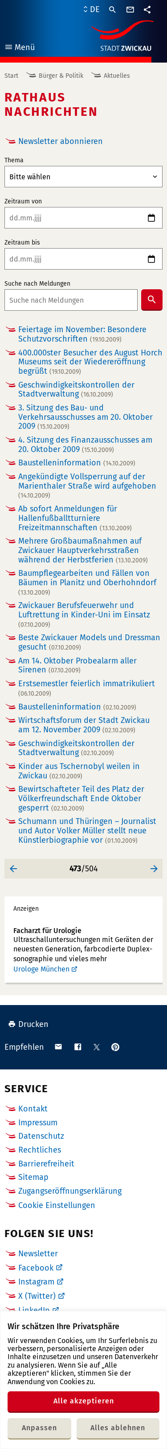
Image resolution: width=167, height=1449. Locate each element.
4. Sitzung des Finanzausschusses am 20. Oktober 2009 (85, 444)
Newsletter (38, 1254)
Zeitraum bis (22, 242)
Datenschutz (41, 1136)
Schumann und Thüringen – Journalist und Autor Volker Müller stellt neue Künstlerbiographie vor (87, 831)
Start (11, 76)
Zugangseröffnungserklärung (70, 1191)
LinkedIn (34, 1310)
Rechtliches (39, 1150)
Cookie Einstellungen (56, 1205)
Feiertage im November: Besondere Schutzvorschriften (82, 334)
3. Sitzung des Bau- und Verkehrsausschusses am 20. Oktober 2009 (85, 417)
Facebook (35, 1268)
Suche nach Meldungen (37, 283)
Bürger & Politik (61, 76)
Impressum (37, 1123)
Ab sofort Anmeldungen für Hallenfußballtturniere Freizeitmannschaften (75, 518)
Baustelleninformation (76, 463)
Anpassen (39, 1428)
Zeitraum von (23, 201)
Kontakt (33, 1109)
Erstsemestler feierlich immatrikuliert (86, 688)
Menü (19, 48)
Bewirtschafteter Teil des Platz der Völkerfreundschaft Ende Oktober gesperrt (81, 798)
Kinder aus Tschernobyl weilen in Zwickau (79, 771)
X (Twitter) (37, 1296)
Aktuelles (117, 76)
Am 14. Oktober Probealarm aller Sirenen (77, 665)
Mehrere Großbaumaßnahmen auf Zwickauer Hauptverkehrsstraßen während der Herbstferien (83, 550)
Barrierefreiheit (46, 1164)
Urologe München (41, 969)
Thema (14, 160)
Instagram (36, 1282)
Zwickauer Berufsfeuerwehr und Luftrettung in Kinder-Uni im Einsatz (84, 614)
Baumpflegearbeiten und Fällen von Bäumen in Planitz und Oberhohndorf (87, 582)
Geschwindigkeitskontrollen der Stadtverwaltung (76, 389)
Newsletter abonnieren (60, 141)
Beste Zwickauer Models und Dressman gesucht (89, 642)
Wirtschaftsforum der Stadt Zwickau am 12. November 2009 (84, 725)
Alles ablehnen (117, 1428)
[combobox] (71, 300)
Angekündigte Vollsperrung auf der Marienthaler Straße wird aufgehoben (87, 485)
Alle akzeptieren (83, 1401)
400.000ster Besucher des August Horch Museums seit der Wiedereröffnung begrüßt (90, 362)
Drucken (28, 1024)
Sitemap (33, 1177)
